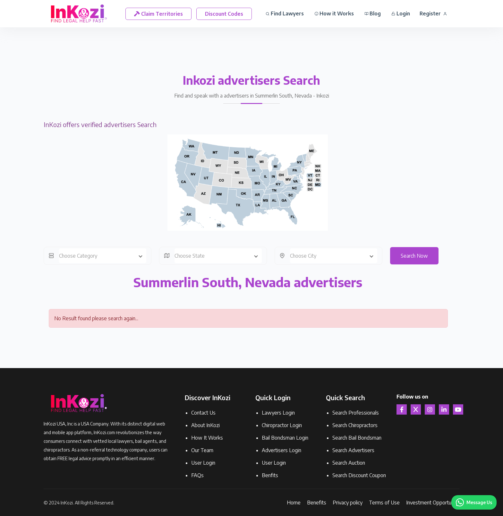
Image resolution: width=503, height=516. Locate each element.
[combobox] (102, 255)
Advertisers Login (281, 450)
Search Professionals (355, 412)
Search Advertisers (353, 450)
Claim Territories (158, 14)
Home (294, 502)
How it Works (334, 13)
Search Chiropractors (355, 425)
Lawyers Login (278, 412)
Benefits (316, 502)
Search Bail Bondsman (356, 437)
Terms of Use (384, 502)
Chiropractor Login (282, 425)
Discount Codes (224, 14)
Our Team (202, 450)
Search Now (414, 256)
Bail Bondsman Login (285, 437)
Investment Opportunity (432, 502)
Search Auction (348, 463)
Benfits (270, 475)
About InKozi (205, 425)
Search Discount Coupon (359, 475)
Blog (372, 13)
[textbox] (102, 255)
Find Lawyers (285, 13)
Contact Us (203, 412)
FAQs (197, 475)
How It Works (207, 437)
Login (400, 13)
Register (433, 13)
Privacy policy (347, 502)
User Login (203, 463)
